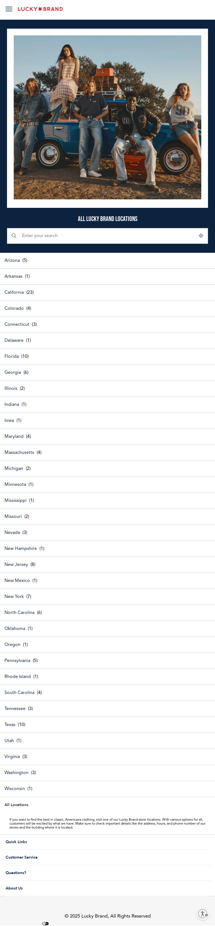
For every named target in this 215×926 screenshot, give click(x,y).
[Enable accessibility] (202, 913)
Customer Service (38, 857)
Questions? (38, 873)
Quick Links (38, 842)
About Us (38, 888)
